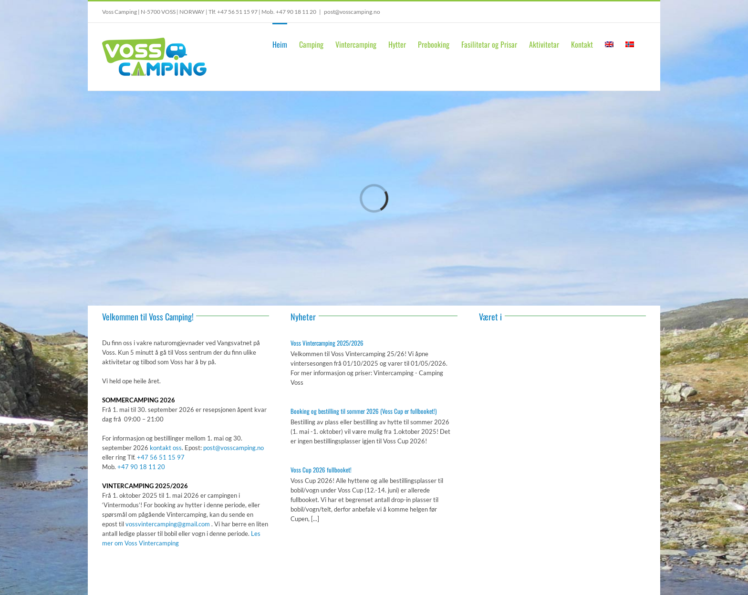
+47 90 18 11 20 (296, 11)
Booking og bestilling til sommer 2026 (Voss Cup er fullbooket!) (363, 411)
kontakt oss (166, 447)
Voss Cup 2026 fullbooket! (321, 469)
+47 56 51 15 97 (237, 11)
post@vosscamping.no (352, 11)
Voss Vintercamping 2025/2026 (327, 343)
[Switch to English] (609, 43)
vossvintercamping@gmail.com (167, 524)
